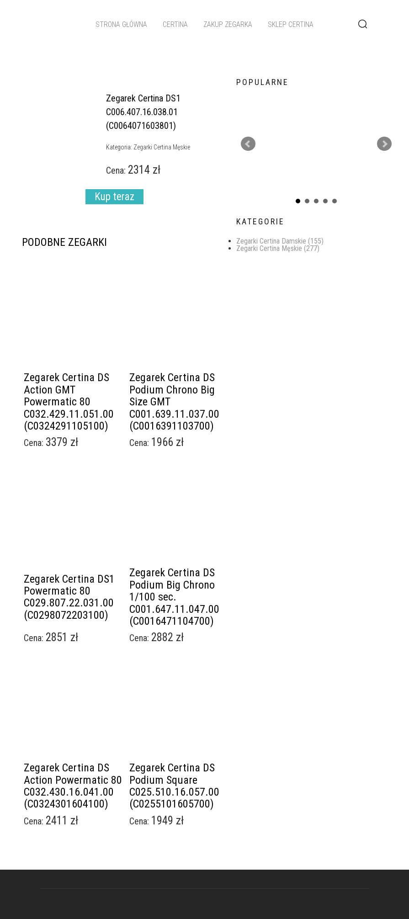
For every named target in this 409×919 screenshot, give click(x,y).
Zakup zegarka (227, 24)
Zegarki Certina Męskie (277, 248)
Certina (175, 24)
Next (384, 144)
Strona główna (121, 24)
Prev (248, 144)
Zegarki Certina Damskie (280, 241)
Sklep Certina (290, 24)
